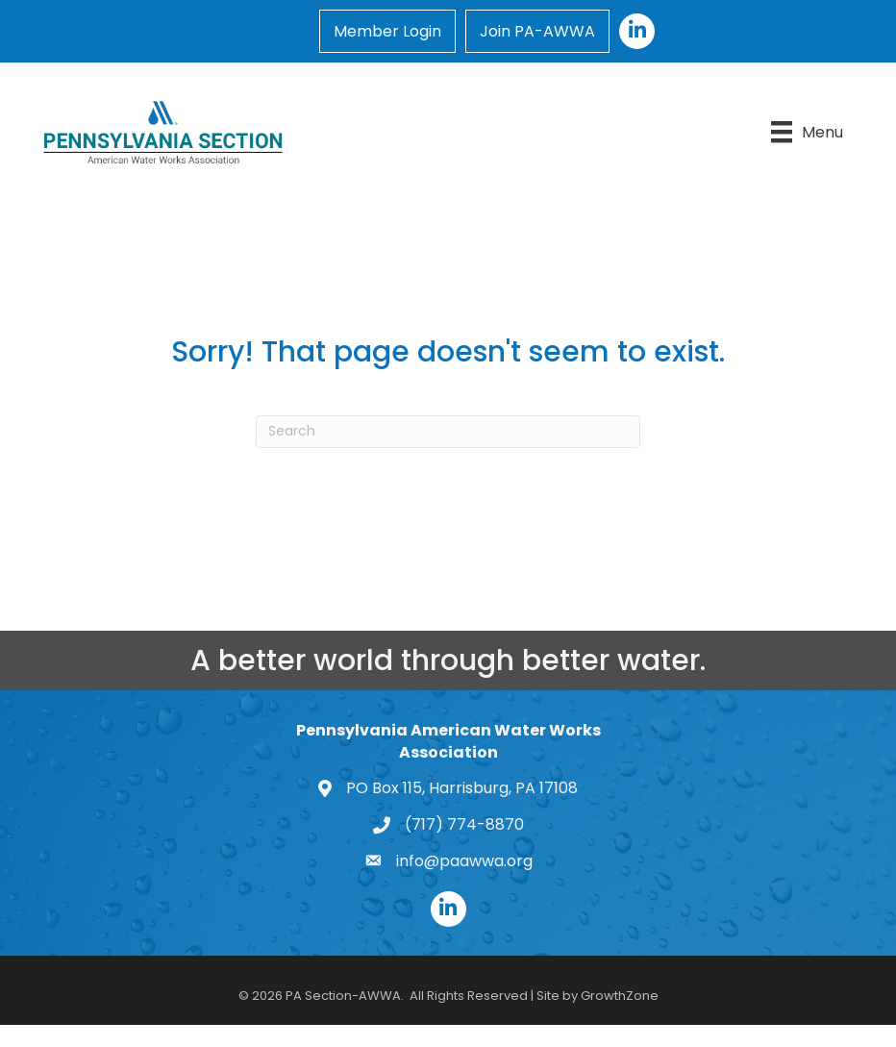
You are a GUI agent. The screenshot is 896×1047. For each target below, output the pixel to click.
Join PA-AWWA (537, 31)
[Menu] (807, 132)
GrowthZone (620, 995)
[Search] (448, 431)
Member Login (387, 31)
